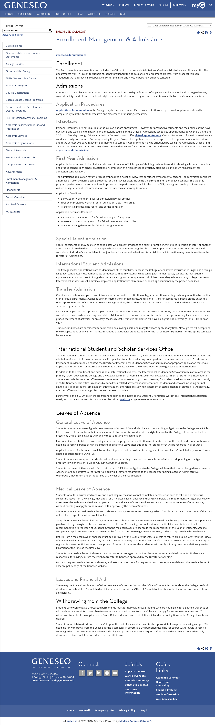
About (9, 13)
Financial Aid (13, 189)
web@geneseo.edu (62, 680)
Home (70, 710)
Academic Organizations (20, 143)
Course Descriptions (17, 92)
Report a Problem (166, 689)
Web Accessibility (166, 699)
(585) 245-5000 (40, 680)
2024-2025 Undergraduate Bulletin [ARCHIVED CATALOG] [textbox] (176, 25)
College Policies (14, 64)
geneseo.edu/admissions (71, 55)
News (79, 13)
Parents (124, 5)
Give (123, 13)
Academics (44, 13)
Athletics (94, 13)
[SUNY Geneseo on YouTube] (115, 673)
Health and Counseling (163, 683)
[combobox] (179, 25)
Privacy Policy (127, 710)
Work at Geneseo (135, 675)
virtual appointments (148, 135)
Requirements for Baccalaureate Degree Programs (24, 108)
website (125, 399)
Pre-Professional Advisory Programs (26, 117)
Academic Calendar (168, 677)
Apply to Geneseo (135, 671)
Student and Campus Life (20, 157)
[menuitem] (107, 5)
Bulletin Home (14, 45)
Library (110, 13)
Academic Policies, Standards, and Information (25, 126)
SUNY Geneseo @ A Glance (21, 78)
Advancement (14, 171)
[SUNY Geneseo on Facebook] (82, 673)
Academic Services (16, 135)
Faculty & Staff (144, 5)
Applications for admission (72, 110)
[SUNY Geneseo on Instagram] (107, 673)
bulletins (71, 721)
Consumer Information (132, 691)
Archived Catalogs (16, 204)
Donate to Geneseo (136, 684)
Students (108, 5)
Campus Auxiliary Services (21, 164)
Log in (144, 710)
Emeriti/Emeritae (15, 197)
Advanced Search (12, 34)
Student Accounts (16, 150)
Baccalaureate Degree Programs (24, 99)
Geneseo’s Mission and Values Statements (23, 54)
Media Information (167, 694)
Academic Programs (17, 85)
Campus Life (64, 13)
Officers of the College (18, 71)
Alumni (163, 5)
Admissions (25, 13)
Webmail (84, 710)
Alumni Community (137, 680)
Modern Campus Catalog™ (135, 721)
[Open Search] (211, 5)
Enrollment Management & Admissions (21, 180)
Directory (179, 5)
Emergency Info (104, 710)
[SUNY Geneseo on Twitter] (90, 673)
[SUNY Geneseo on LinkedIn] (99, 673)
